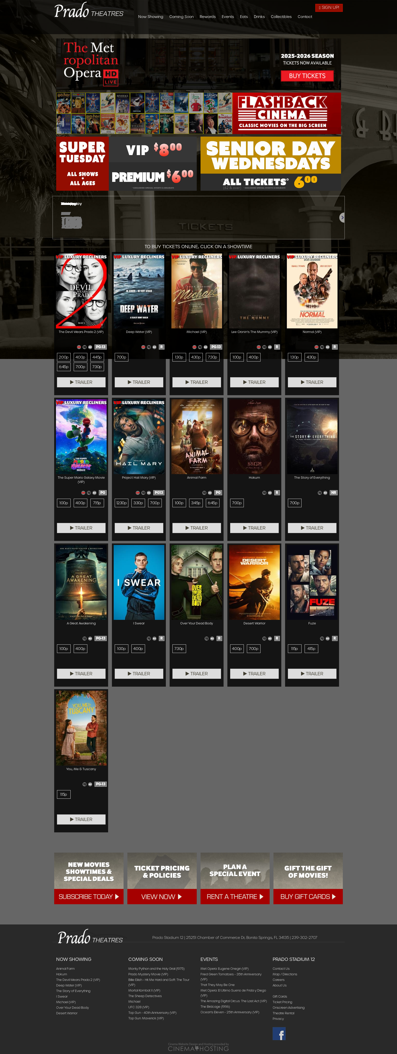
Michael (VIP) (66, 1002)
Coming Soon (209, 28)
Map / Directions (285, 974)
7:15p (97, 502)
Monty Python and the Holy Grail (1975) (156, 968)
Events (255, 28)
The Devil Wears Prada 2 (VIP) (78, 980)
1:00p (237, 357)
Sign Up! (329, 7)
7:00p (80, 366)
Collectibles (309, 28)
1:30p (179, 357)
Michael (134, 1001)
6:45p (63, 366)
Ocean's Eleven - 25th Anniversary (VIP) (230, 1012)
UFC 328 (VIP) (138, 1007)
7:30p (97, 366)
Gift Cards (280, 996)
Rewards (235, 28)
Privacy (278, 1019)
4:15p (311, 648)
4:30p (196, 357)
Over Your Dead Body (72, 1007)
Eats (271, 28)
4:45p (97, 357)
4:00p (80, 357)
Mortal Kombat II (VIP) (144, 990)
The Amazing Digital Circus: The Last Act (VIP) (234, 1001)
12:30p (121, 502)
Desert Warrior (66, 1013)
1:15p (294, 648)
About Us (280, 985)
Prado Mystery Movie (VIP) (148, 974)
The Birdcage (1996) (215, 1006)
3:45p (195, 502)
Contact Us (281, 968)
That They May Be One (218, 985)
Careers (279, 980)
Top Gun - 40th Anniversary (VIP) (152, 1012)
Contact (332, 28)
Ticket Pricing (282, 1002)
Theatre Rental (283, 1013)
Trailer (81, 382)
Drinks (287, 28)
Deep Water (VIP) (69, 985)
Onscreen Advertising (289, 1007)
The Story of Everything (73, 991)
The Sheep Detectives (145, 996)
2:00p (63, 357)
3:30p (138, 502)
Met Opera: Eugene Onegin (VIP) (225, 968)
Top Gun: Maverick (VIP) (146, 1018)
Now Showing (178, 28)
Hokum (61, 974)
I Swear (62, 996)
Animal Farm (65, 968)
